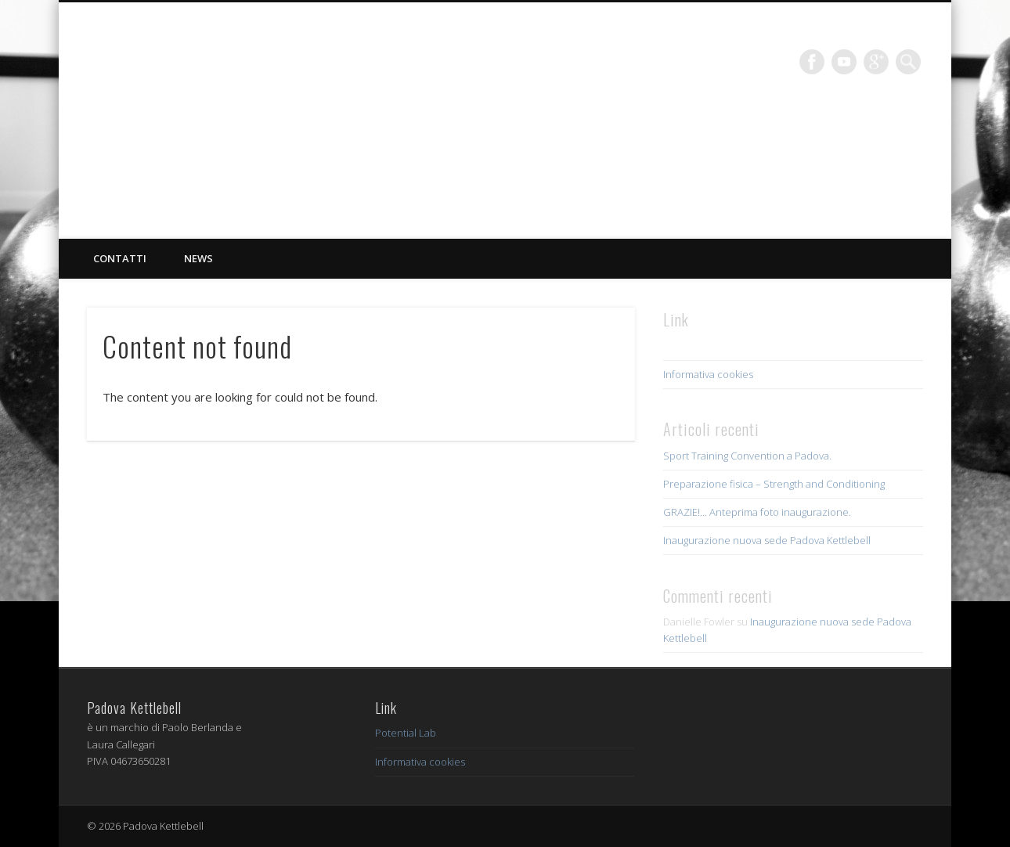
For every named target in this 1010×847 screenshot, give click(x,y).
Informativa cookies (708, 374)
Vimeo (844, 61)
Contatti (119, 258)
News (198, 258)
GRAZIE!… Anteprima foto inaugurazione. (757, 512)
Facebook (811, 61)
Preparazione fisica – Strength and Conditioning (774, 484)
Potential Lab (405, 733)
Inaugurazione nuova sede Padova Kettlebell (767, 540)
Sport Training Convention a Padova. (747, 456)
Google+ (876, 61)
